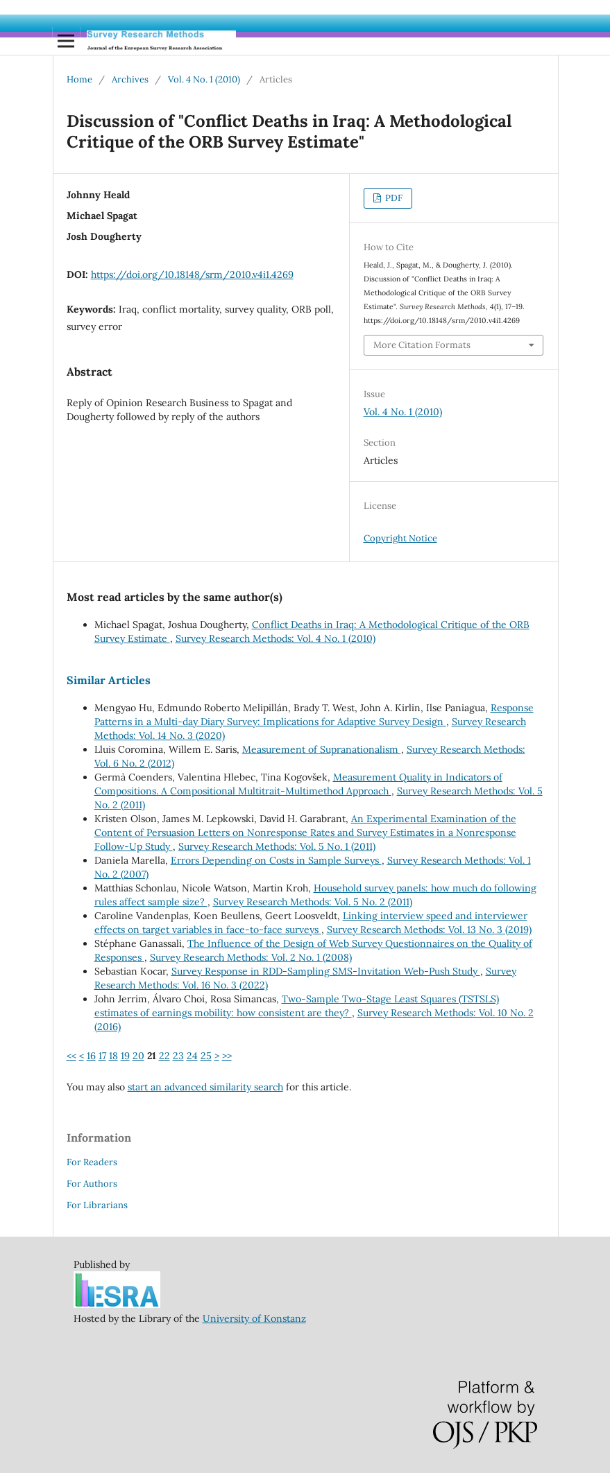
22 (164, 1055)
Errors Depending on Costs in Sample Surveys (276, 860)
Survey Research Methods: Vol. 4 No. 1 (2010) (275, 638)
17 (102, 1055)
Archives (130, 79)
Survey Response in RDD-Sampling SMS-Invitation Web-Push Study (325, 971)
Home (79, 79)
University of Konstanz (254, 1318)
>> (227, 1055)
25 (206, 1055)
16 (91, 1055)
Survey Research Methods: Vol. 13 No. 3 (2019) (429, 929)
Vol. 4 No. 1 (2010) (204, 79)
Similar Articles (109, 680)
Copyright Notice (400, 538)
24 (192, 1055)
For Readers (92, 1162)
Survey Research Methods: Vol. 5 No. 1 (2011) (276, 846)
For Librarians (97, 1205)
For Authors (92, 1183)
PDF (393, 198)
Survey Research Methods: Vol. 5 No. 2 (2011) (312, 902)
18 (113, 1055)
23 (178, 1055)
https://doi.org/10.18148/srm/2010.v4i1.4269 (192, 274)
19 (125, 1055)
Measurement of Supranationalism (321, 749)
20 (138, 1055)
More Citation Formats (422, 345)
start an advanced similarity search (205, 1087)
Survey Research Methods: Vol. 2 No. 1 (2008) (251, 957)
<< (71, 1055)
